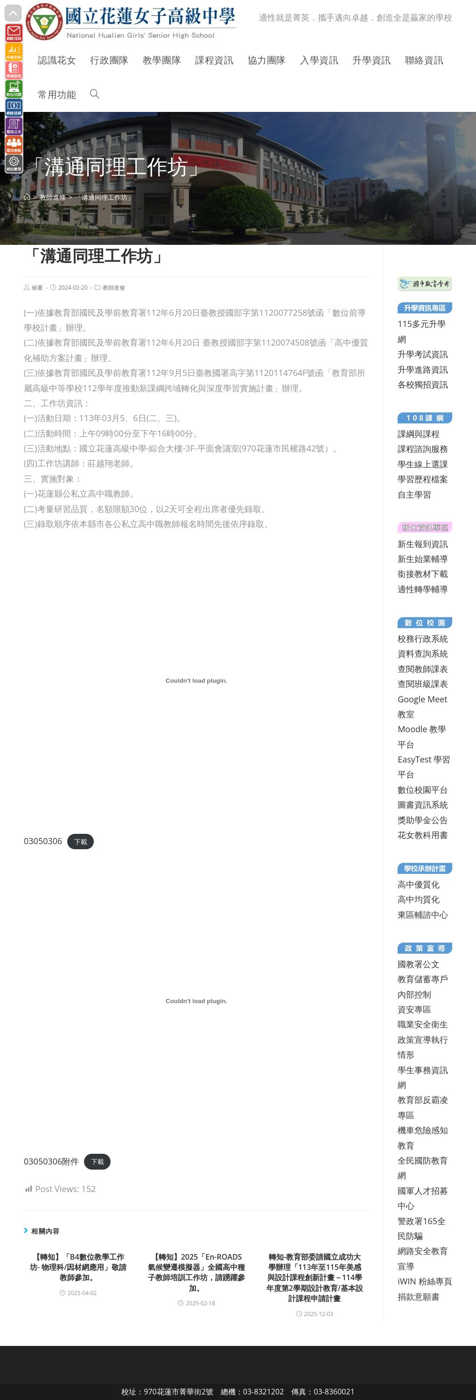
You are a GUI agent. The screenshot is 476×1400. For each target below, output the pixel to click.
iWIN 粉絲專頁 (425, 1281)
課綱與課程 (419, 433)
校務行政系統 (423, 638)
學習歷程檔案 (423, 479)
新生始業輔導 (423, 558)
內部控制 (414, 994)
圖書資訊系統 (423, 804)
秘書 (37, 287)
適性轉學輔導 (423, 589)
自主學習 (414, 494)
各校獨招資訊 (423, 384)
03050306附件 (51, 1161)
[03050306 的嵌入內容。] (196, 680)
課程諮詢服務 (423, 448)
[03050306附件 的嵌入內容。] (196, 1001)
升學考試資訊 (423, 354)
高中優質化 (419, 884)
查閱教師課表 (423, 668)
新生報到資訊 (423, 543)
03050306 (43, 840)
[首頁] (27, 197)
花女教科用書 (423, 834)
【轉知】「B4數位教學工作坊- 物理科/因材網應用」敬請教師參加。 (78, 1267)
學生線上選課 (423, 464)
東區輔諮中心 (423, 914)
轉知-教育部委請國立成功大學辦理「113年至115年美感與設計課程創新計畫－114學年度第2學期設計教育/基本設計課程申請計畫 (314, 1278)
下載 (80, 841)
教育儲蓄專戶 (423, 978)
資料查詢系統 (423, 653)
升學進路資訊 (423, 369)
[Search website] (94, 94)
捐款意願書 (419, 1296)
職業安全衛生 (423, 1024)
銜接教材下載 (423, 573)
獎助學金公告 (423, 819)
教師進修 (114, 287)
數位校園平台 (423, 789)
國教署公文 (419, 964)
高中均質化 (419, 899)
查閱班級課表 (423, 683)
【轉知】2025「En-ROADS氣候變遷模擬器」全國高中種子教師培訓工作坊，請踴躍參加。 (196, 1272)
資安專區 (414, 1009)
